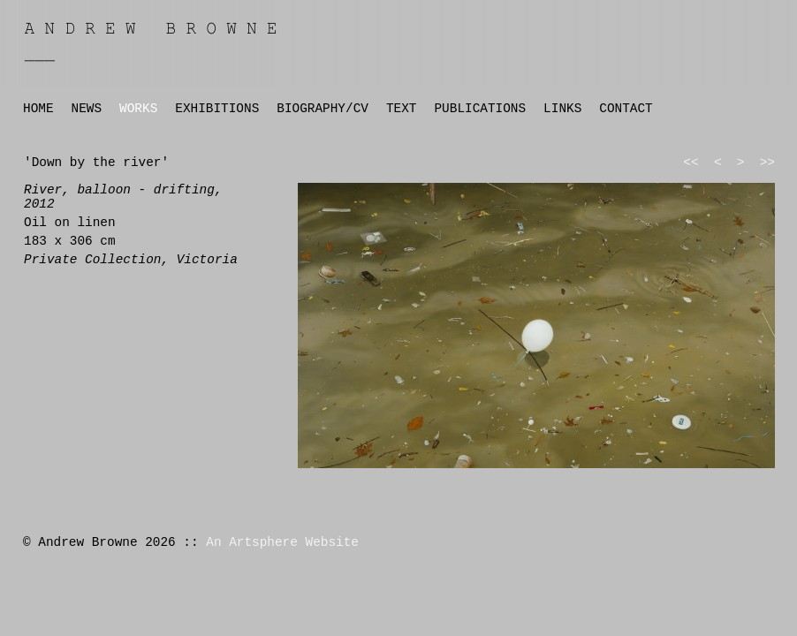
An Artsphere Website (282, 542)
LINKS (562, 109)
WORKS (138, 109)
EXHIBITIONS (217, 109)
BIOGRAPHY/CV (322, 109)
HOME (38, 109)
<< (690, 162)
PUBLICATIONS (480, 109)
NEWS (87, 109)
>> (767, 162)
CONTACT (625, 109)
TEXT (401, 109)
